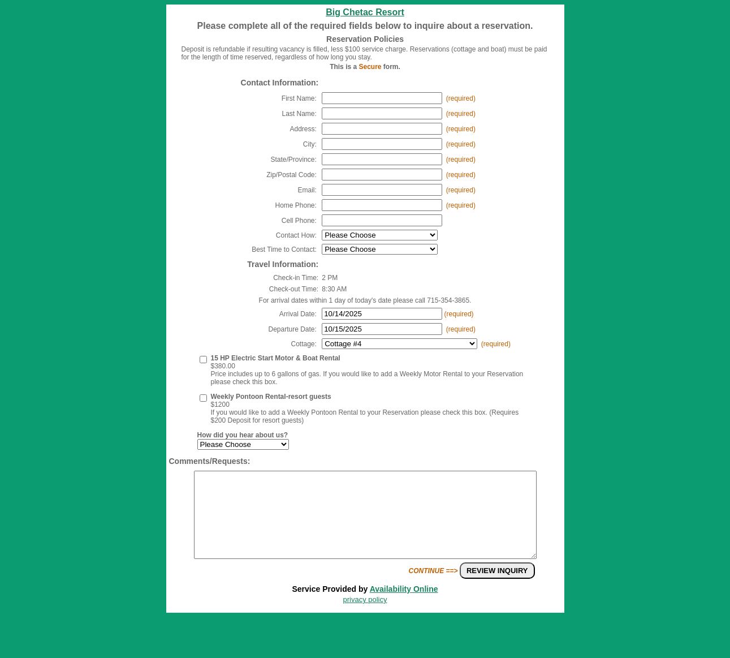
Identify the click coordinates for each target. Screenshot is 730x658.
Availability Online (404, 605)
